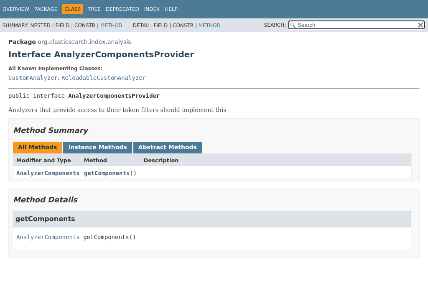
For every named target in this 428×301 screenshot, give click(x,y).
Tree (94, 9)
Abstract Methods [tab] (167, 147)
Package (45, 9)
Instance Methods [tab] (97, 147)
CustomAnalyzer (33, 77)
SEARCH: (275, 25)
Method (111, 25)
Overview (16, 9)
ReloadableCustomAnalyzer (103, 77)
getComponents (107, 173)
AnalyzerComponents (48, 173)
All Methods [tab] (37, 147)
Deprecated (122, 9)
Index (152, 9)
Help (171, 9)
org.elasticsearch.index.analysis (84, 41)
